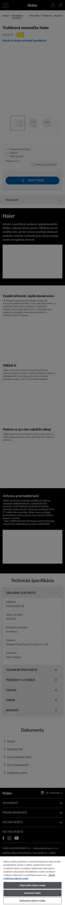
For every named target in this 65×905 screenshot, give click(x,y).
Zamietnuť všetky (32, 893)
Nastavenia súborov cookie (32, 900)
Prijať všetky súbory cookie (32, 885)
